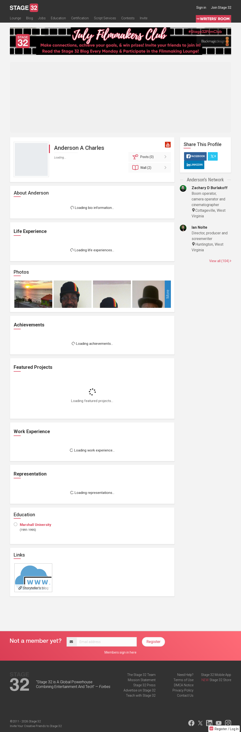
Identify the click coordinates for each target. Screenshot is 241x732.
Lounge (15, 18)
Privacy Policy (183, 690)
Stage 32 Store (220, 680)
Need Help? (185, 675)
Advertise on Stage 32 (140, 690)
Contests (128, 18)
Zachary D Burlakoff (210, 188)
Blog (29, 18)
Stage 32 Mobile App (216, 675)
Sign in (201, 7)
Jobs (42, 18)
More (167, 294)
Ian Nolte (199, 227)
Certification (80, 18)
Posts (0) (150, 157)
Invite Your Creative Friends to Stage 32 (36, 726)
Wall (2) (150, 168)
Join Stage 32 (221, 7)
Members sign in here (120, 652)
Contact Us (185, 695)
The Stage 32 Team (141, 675)
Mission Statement (142, 680)
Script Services (105, 18)
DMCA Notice (183, 685)
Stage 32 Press (144, 685)
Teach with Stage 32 (141, 695)
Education (58, 18)
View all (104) (220, 261)
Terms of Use (183, 680)
